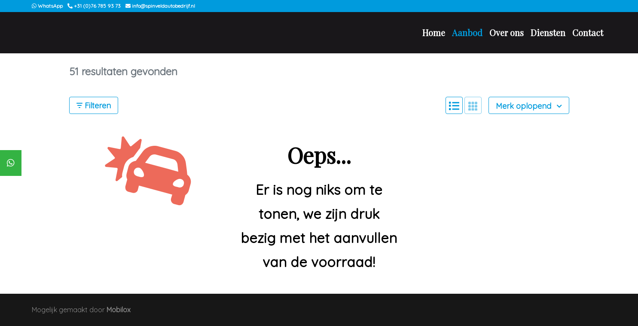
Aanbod (467, 32)
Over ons (506, 32)
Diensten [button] (548, 32)
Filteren (93, 106)
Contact (587, 32)
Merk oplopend (529, 106)
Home (433, 32)
